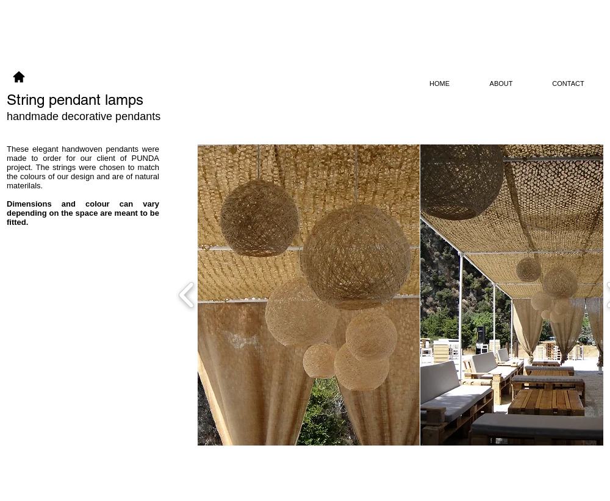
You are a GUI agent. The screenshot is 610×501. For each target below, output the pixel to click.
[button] (309, 295)
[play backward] (187, 295)
